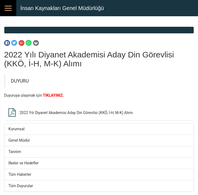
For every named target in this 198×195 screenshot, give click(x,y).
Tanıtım (14, 152)
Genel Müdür (19, 140)
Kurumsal (16, 129)
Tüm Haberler (19, 174)
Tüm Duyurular (20, 186)
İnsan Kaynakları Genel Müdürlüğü (62, 8)
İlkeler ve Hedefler (23, 163)
